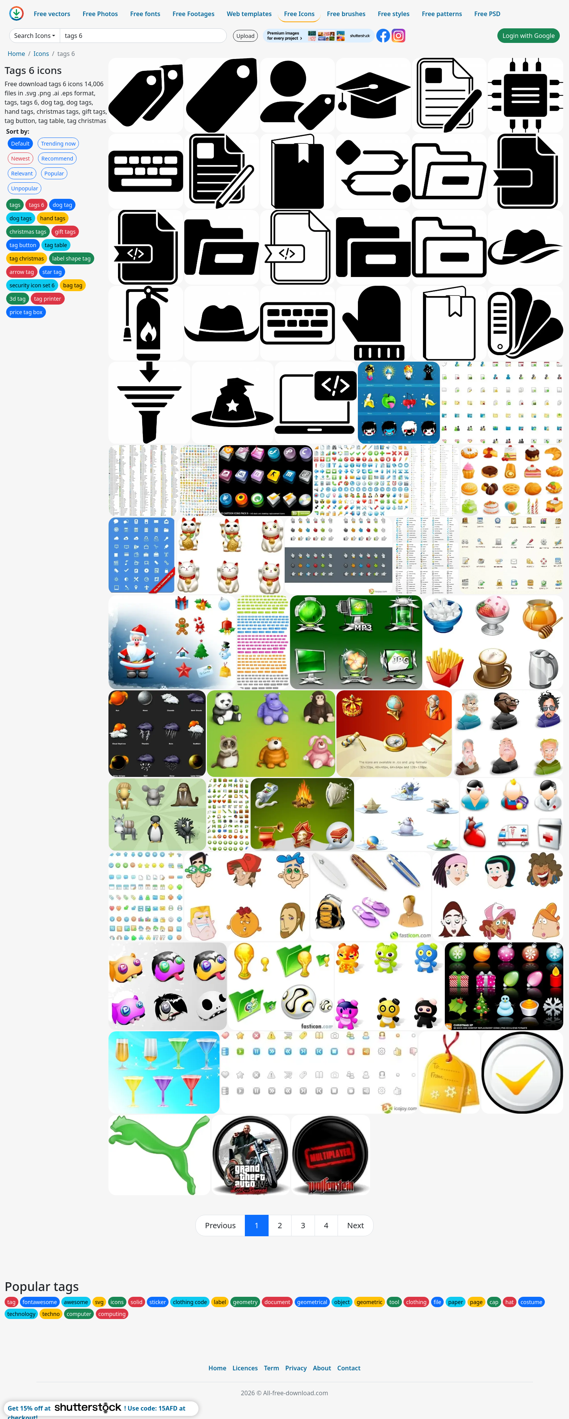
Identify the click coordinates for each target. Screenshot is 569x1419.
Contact (349, 1368)
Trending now (58, 143)
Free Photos (100, 14)
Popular (54, 173)
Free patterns (442, 14)
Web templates (249, 14)
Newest (20, 158)
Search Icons (32, 35)
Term (271, 1368)
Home (16, 53)
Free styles (394, 14)
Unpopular (24, 188)
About (322, 1368)
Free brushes (346, 14)
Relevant (22, 173)
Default (20, 143)
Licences (245, 1368)
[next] (356, 1225)
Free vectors (52, 14)
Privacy (296, 1368)
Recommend (57, 158)
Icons (41, 53)
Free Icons (299, 14)
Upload (245, 35)
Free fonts (145, 14)
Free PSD (487, 14)
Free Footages (193, 14)
